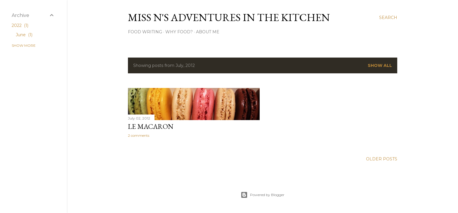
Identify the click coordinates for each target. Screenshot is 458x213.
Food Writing (145, 31)
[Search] (388, 18)
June (24, 34)
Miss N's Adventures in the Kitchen (229, 17)
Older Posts (381, 159)
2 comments (138, 135)
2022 (20, 25)
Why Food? (179, 31)
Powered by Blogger (262, 194)
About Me (207, 31)
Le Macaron (151, 126)
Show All (380, 65)
